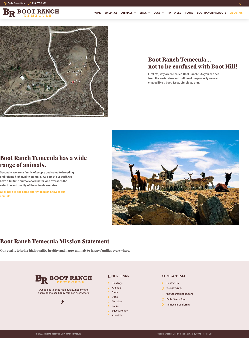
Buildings (111, 13)
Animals (128, 13)
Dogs (159, 13)
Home (97, 13)
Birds (145, 13)
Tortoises (174, 13)
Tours (189, 13)
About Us (236, 13)
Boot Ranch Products (211, 13)
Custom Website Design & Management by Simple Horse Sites (185, 333)
